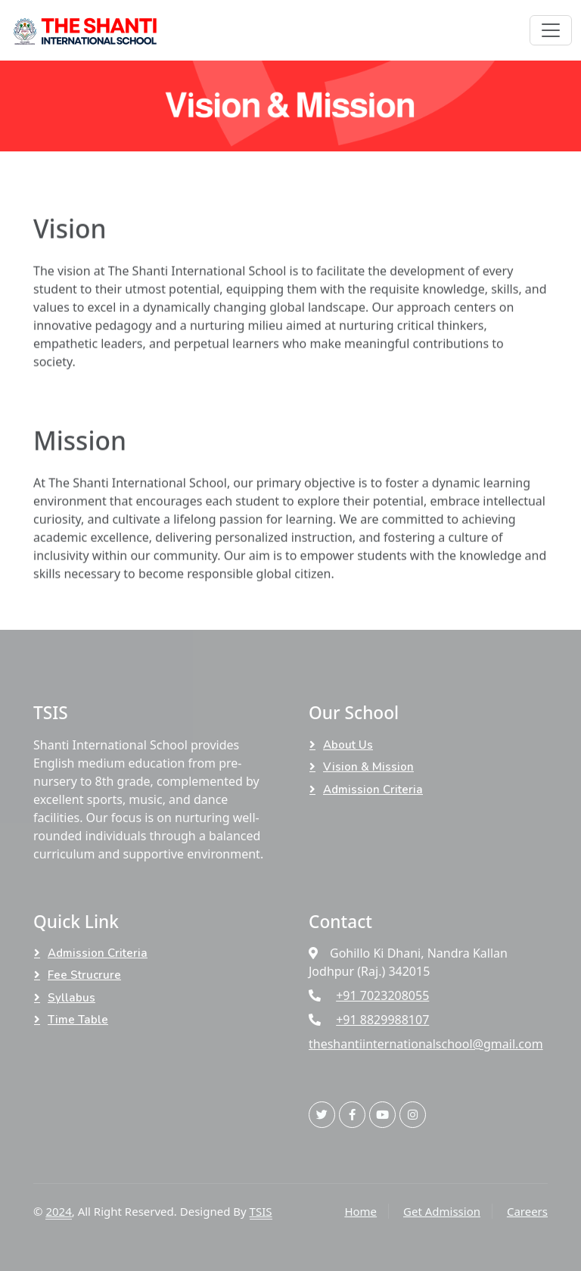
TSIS (261, 1211)
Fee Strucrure (84, 975)
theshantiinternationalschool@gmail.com (426, 1044)
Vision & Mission (368, 766)
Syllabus (71, 997)
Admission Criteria (373, 789)
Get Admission (441, 1211)
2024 (58, 1211)
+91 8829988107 (382, 1019)
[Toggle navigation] (551, 30)
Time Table (78, 1019)
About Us (348, 744)
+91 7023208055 (382, 995)
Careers (527, 1211)
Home (360, 1211)
